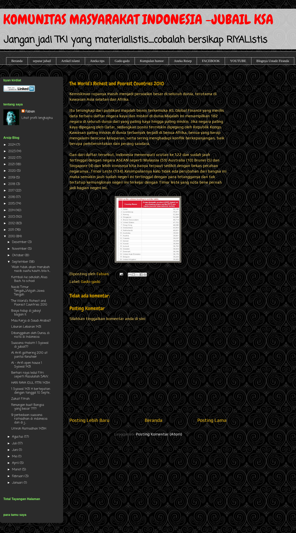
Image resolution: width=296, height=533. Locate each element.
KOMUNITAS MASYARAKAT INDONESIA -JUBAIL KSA (138, 19)
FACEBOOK (211, 61)
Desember (20, 242)
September (20, 262)
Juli (15, 443)
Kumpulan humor (152, 61)
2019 (12, 177)
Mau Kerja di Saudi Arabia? (31, 320)
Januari (18, 482)
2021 (12, 164)
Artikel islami (70, 61)
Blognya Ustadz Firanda (272, 61)
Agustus (18, 436)
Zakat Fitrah (20, 399)
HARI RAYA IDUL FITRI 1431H (30, 383)
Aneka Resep (183, 61)
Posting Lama (212, 420)
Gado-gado (122, 61)
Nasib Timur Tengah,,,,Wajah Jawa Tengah (27, 291)
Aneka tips (97, 61)
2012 (12, 223)
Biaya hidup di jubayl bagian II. (26, 313)
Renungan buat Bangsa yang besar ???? (27, 407)
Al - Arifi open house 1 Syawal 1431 (26, 365)
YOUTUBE (238, 61)
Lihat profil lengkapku (37, 118)
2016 (12, 197)
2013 (12, 217)
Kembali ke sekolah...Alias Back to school (29, 279)
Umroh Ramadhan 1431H (28, 428)
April (16, 463)
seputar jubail (42, 61)
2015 (12, 203)
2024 (12, 145)
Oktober (18, 255)
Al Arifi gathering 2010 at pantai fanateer (29, 355)
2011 (11, 230)
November (20, 249)
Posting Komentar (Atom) (159, 434)
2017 (12, 190)
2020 (12, 171)
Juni (15, 450)
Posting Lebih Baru (89, 420)
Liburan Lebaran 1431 (26, 327)
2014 (12, 210)
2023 (12, 151)
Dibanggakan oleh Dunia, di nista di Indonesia (30, 335)
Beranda (17, 61)
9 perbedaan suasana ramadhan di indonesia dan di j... (29, 419)
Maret (17, 469)
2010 (12, 236)
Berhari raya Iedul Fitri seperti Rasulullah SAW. (29, 375)
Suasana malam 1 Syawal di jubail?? (30, 345)
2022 (12, 158)
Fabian (30, 111)
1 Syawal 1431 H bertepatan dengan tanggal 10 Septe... (31, 391)
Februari (18, 476)
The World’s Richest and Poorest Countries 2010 (29, 303)
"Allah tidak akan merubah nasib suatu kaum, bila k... (31, 269)
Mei (15, 456)
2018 (12, 184)
